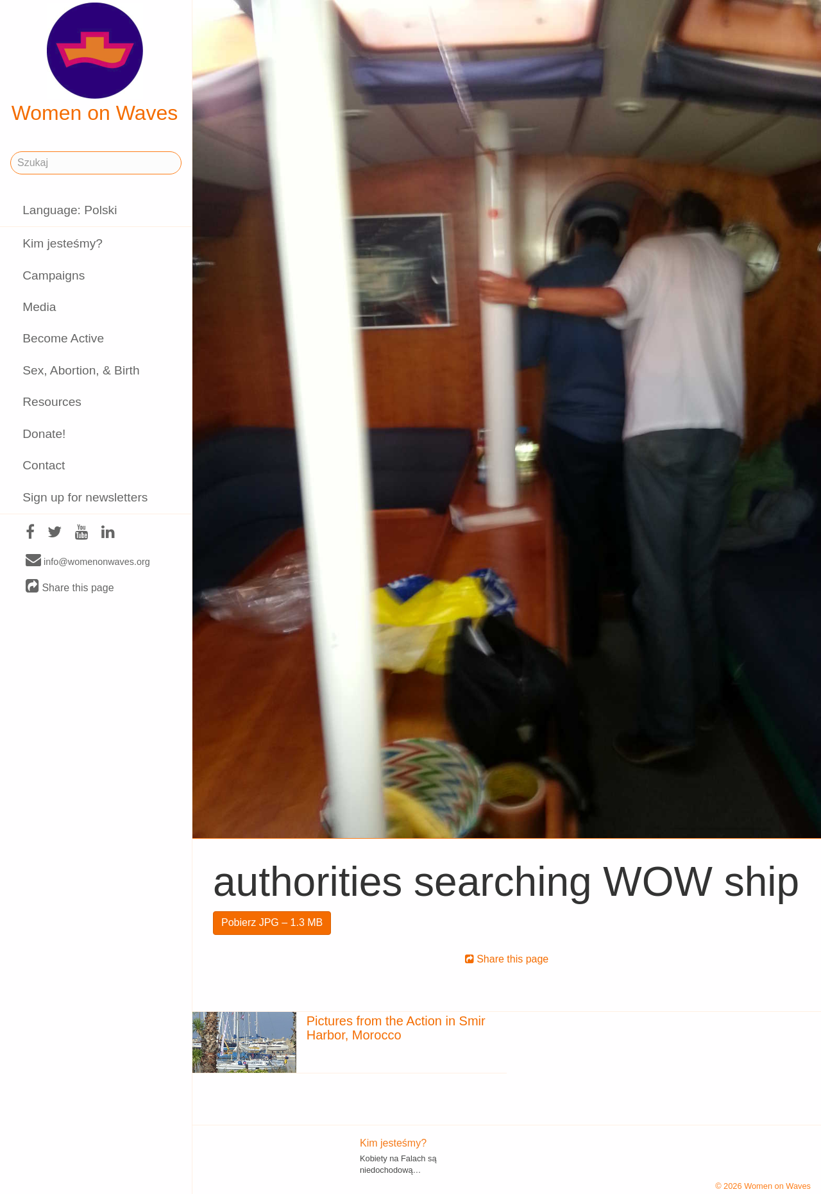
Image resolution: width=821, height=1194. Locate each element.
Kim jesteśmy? (62, 243)
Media (39, 307)
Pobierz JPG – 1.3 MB (272, 922)
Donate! (43, 434)
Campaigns (53, 275)
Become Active (63, 338)
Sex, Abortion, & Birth (80, 370)
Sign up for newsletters (85, 497)
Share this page (70, 587)
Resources (51, 401)
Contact (43, 465)
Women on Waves (95, 63)
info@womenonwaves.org (88, 561)
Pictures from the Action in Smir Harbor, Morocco (396, 1028)
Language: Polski (69, 210)
